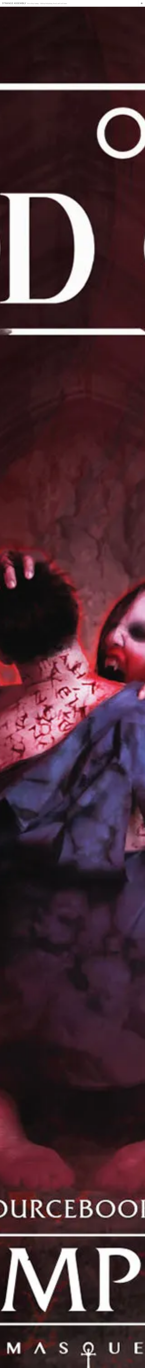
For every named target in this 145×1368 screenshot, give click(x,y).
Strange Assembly (14, 3)
